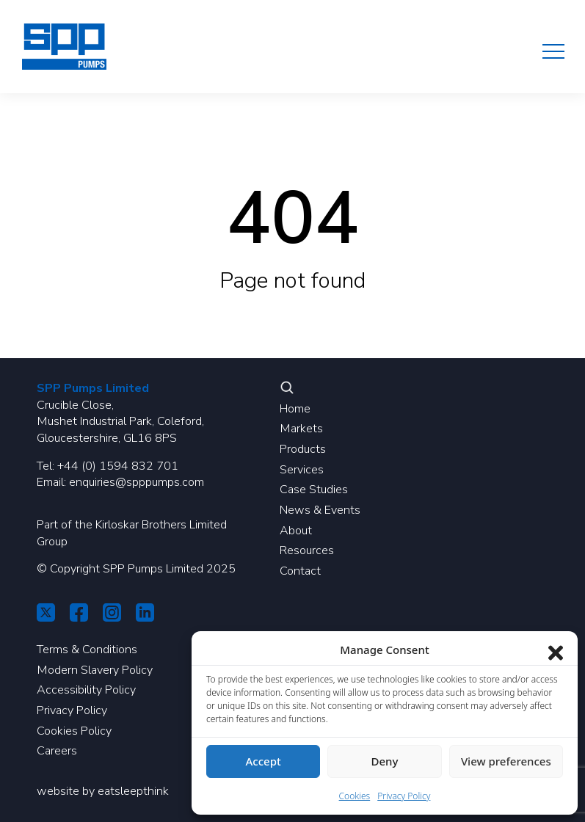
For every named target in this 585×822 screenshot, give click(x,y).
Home (295, 409)
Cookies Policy (74, 731)
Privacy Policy (72, 710)
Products (303, 449)
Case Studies (314, 489)
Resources (307, 550)
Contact (300, 571)
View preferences (506, 761)
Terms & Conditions (87, 649)
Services (302, 470)
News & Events (320, 510)
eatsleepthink (133, 791)
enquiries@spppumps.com (136, 482)
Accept (263, 761)
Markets (301, 429)
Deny (385, 761)
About (296, 531)
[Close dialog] (555, 649)
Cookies (355, 796)
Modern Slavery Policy (95, 670)
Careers (57, 751)
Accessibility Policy (86, 690)
